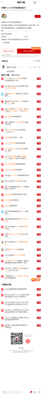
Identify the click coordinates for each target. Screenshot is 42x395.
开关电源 (6, 42)
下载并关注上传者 (8, 51)
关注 (37, 16)
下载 (38, 79)
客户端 (21, 348)
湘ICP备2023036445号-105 (21, 352)
